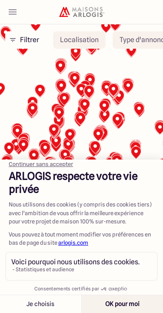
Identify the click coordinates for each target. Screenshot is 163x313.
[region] (81, 143)
